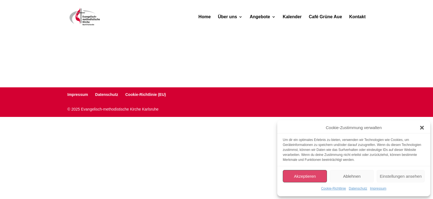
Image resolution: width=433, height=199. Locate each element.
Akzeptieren (305, 176)
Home (205, 17)
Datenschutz (358, 188)
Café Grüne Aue (325, 17)
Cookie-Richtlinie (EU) (145, 94)
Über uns (227, 17)
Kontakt (357, 17)
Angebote (260, 17)
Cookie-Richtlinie (333, 188)
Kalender (292, 17)
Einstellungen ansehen (401, 176)
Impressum (378, 188)
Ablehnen (351, 176)
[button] (422, 127)
